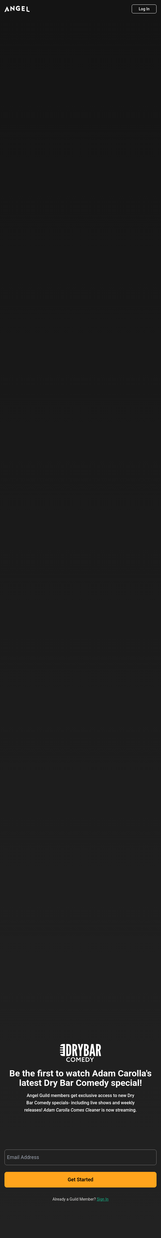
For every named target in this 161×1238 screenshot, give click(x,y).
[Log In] (144, 8)
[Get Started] (80, 1179)
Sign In (103, 1199)
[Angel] (17, 9)
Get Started (80, 1179)
